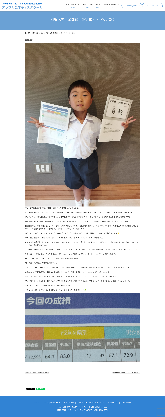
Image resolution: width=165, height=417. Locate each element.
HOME (27, 33)
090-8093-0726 (152, 6)
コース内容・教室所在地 (111, 5)
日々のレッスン (38, 33)
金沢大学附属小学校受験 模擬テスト (126, 372)
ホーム (97, 5)
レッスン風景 (88, 5)
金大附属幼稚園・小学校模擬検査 (37, 372)
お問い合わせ (132, 6)
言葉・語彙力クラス (73, 5)
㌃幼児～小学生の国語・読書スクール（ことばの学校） (97, 402)
